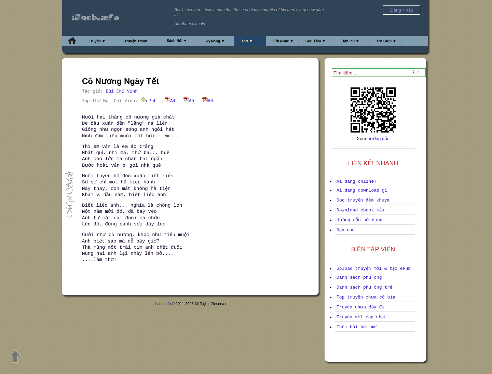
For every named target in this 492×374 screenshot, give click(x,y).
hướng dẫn (378, 138)
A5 (188, 100)
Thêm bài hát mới (358, 327)
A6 (207, 100)
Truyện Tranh (135, 41)
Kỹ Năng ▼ (215, 41)
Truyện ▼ (97, 41)
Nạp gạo (346, 230)
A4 (170, 100)
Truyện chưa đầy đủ (360, 307)
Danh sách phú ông (359, 277)
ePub (148, 100)
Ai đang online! (357, 181)
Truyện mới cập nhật (361, 317)
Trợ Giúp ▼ (386, 41)
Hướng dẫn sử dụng (360, 220)
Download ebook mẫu (360, 210)
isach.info (162, 304)
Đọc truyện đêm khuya (363, 200)
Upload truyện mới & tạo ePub (374, 268)
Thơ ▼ (247, 41)
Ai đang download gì (362, 190)
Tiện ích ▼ (350, 41)
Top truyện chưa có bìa (366, 297)
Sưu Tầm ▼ (315, 41)
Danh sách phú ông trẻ (364, 287)
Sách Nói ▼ (177, 41)
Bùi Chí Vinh (122, 91)
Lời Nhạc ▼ (283, 41)
